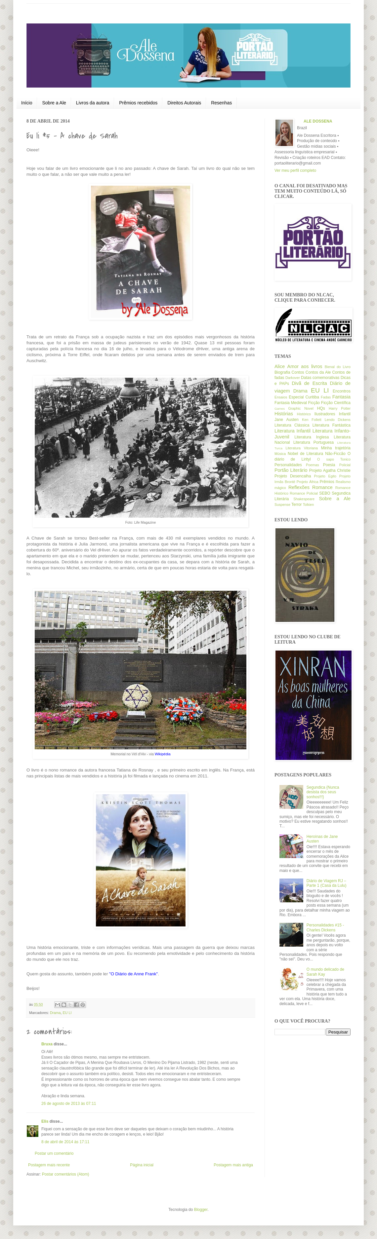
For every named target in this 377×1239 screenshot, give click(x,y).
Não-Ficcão (335, 453)
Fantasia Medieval (290, 402)
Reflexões (299, 487)
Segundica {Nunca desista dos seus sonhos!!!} (323, 792)
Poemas (312, 465)
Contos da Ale (318, 372)
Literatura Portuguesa (313, 442)
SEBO (324, 493)
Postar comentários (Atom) (65, 1174)
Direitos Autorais (184, 102)
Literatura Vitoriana (301, 448)
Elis (44, 1121)
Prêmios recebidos (138, 102)
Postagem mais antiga (233, 1165)
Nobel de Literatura (305, 453)
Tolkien (308, 505)
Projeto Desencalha (292, 476)
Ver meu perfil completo (295, 170)
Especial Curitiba (304, 397)
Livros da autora (92, 102)
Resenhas (221, 102)
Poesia (329, 465)
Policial (345, 465)
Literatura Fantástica (332, 425)
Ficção (314, 402)
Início (26, 102)
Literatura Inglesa (311, 437)
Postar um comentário (54, 1153)
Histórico (304, 414)
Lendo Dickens (338, 420)
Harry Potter (340, 408)
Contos (298, 372)
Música (280, 454)
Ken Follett (311, 420)
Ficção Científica (336, 402)
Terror (296, 504)
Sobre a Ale (54, 102)
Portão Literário (291, 470)
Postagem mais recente (49, 1165)
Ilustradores (324, 414)
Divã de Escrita (309, 383)
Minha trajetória (336, 448)
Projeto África (307, 482)
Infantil (345, 414)
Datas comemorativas (320, 377)
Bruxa (47, 1044)
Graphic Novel (301, 408)
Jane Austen (286, 419)
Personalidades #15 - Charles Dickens (325, 927)
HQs (321, 408)
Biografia (282, 372)
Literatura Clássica (291, 425)
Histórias (283, 413)
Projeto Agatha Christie (330, 470)
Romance (322, 487)
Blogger (201, 1209)
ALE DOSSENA (318, 121)
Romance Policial (304, 493)
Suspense (282, 505)
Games (279, 408)
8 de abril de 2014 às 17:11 (65, 1142)
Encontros (342, 391)
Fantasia (341, 396)
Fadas (326, 397)
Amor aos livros (304, 366)
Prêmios (327, 481)
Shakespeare (303, 499)
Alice (279, 366)
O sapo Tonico (334, 459)
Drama (55, 1013)
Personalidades (288, 465)
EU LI (67, 1013)
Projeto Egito (325, 476)
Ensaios (280, 397)
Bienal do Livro (338, 367)
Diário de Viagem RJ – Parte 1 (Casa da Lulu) (327, 883)
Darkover (292, 378)
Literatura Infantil (292, 430)
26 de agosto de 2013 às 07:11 (68, 1103)
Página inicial (141, 1165)
